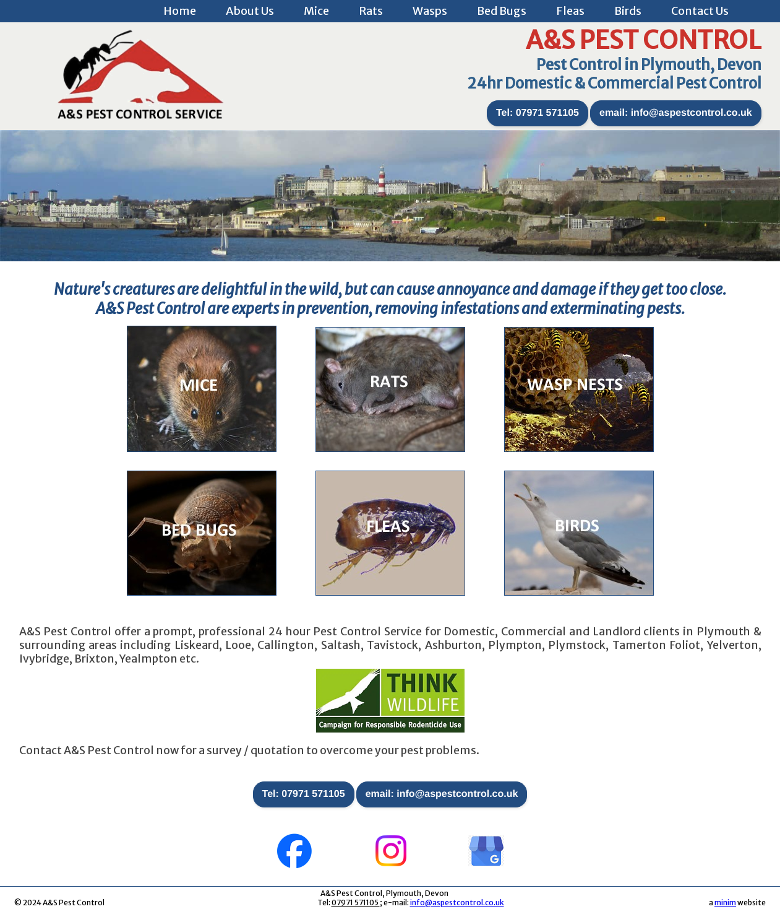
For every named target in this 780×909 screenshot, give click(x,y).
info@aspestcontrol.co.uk (457, 902)
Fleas (570, 11)
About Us (250, 11)
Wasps (430, 11)
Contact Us (700, 11)
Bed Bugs (501, 11)
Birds (627, 11)
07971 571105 (356, 902)
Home (179, 11)
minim (725, 902)
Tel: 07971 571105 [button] (537, 113)
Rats (371, 11)
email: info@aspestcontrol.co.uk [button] (675, 113)
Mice (316, 11)
